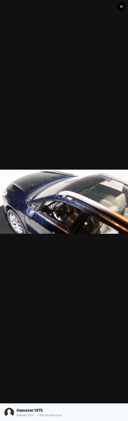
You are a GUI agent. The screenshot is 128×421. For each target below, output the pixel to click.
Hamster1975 (29, 410)
